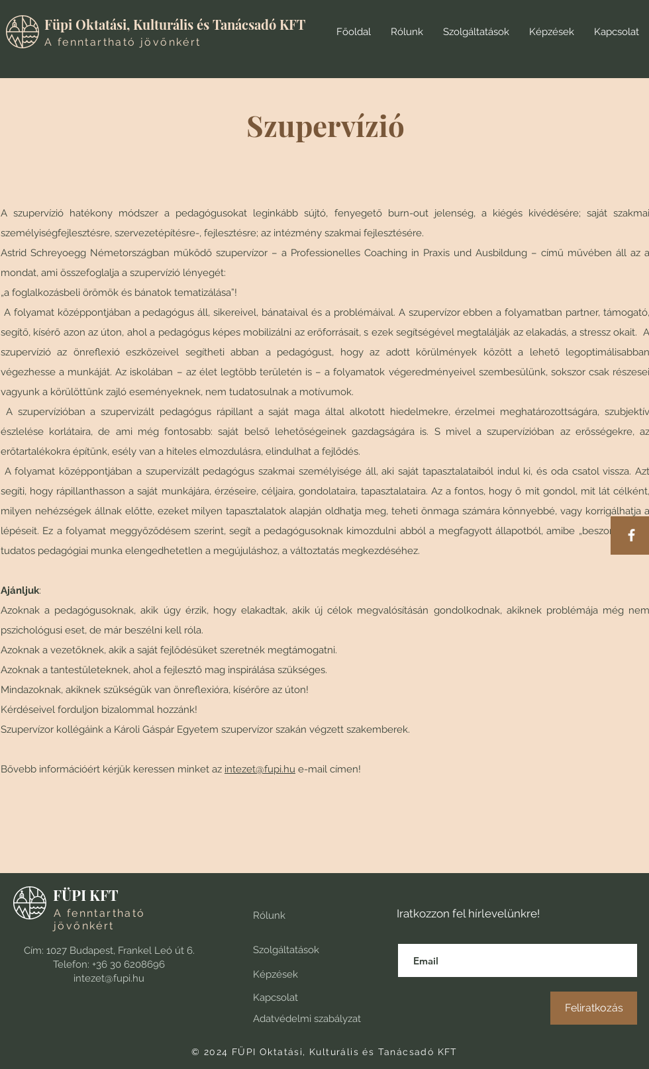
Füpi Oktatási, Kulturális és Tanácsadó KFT (174, 24)
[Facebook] (631, 535)
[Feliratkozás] (593, 1008)
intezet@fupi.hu (260, 769)
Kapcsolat (275, 997)
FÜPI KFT (86, 895)
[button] (476, 31)
